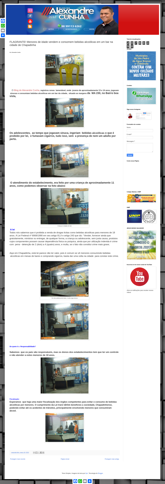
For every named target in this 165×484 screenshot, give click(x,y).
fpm (86, 473)
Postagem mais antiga (112, 459)
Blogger (100, 473)
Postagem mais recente (17, 459)
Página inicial (65, 459)
